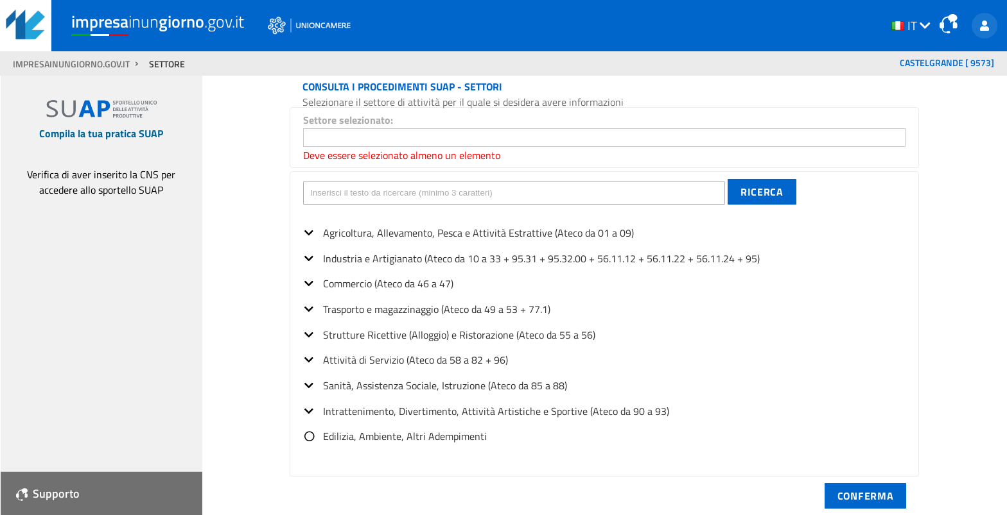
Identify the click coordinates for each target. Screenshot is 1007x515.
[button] (762, 192)
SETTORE (167, 64)
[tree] (604, 330)
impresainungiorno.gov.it (72, 64)
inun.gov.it (157, 21)
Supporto (48, 493)
